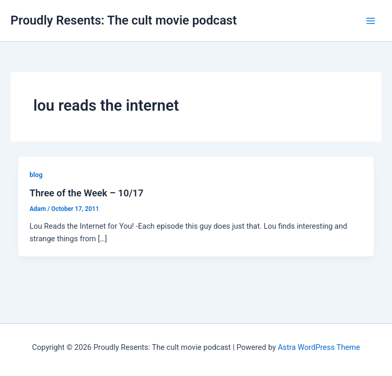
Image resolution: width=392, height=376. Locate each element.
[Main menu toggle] (371, 21)
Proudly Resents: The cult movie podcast (123, 20)
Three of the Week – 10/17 (86, 192)
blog (35, 175)
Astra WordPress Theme (319, 347)
